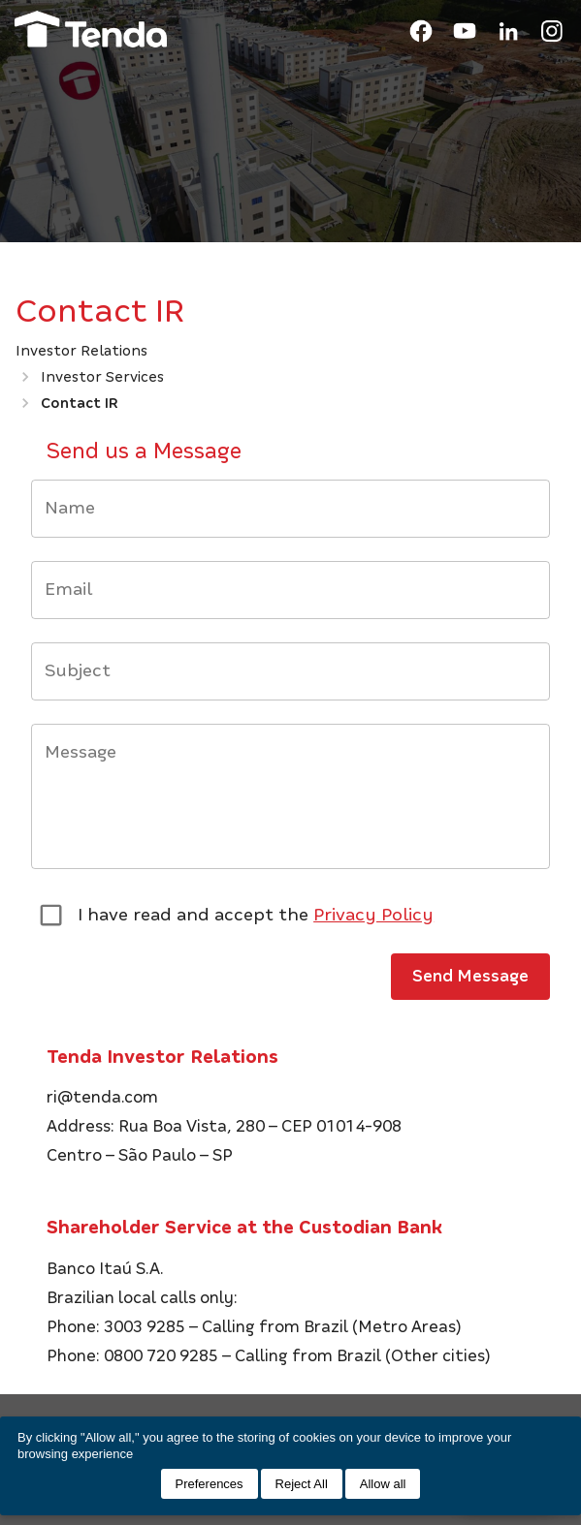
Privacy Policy (373, 914)
